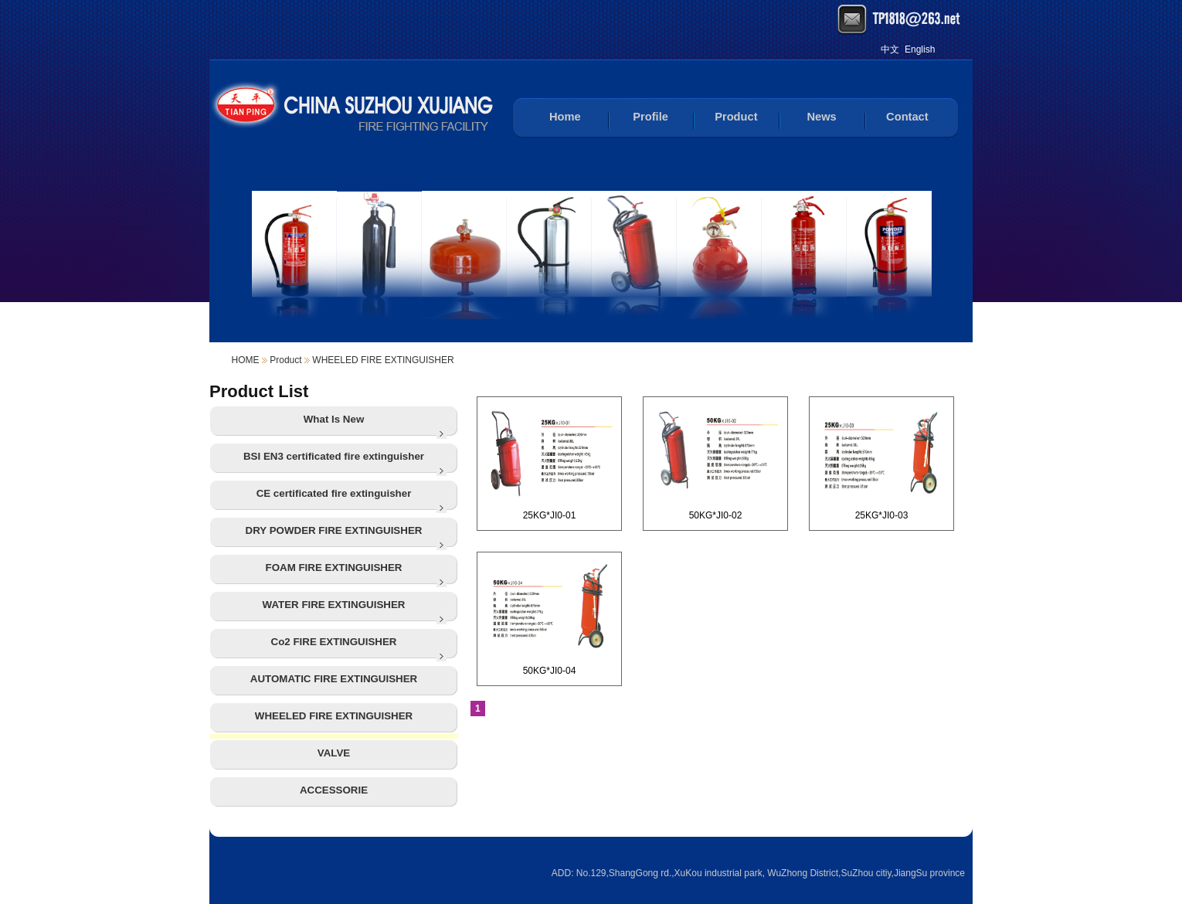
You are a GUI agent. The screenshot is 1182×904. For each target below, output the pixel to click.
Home (565, 116)
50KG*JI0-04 (549, 617)
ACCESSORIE (334, 790)
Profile (650, 116)
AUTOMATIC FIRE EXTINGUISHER (333, 679)
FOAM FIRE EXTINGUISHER (334, 567)
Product (736, 116)
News (821, 116)
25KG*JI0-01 (549, 462)
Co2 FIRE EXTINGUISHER (334, 641)
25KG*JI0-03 (881, 462)
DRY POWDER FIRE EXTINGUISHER (334, 530)
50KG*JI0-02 (715, 462)
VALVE (334, 753)
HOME (246, 360)
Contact (907, 116)
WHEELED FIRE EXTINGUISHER (382, 360)
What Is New (334, 419)
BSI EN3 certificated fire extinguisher (333, 456)
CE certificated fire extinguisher (334, 493)
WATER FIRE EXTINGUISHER (334, 604)
